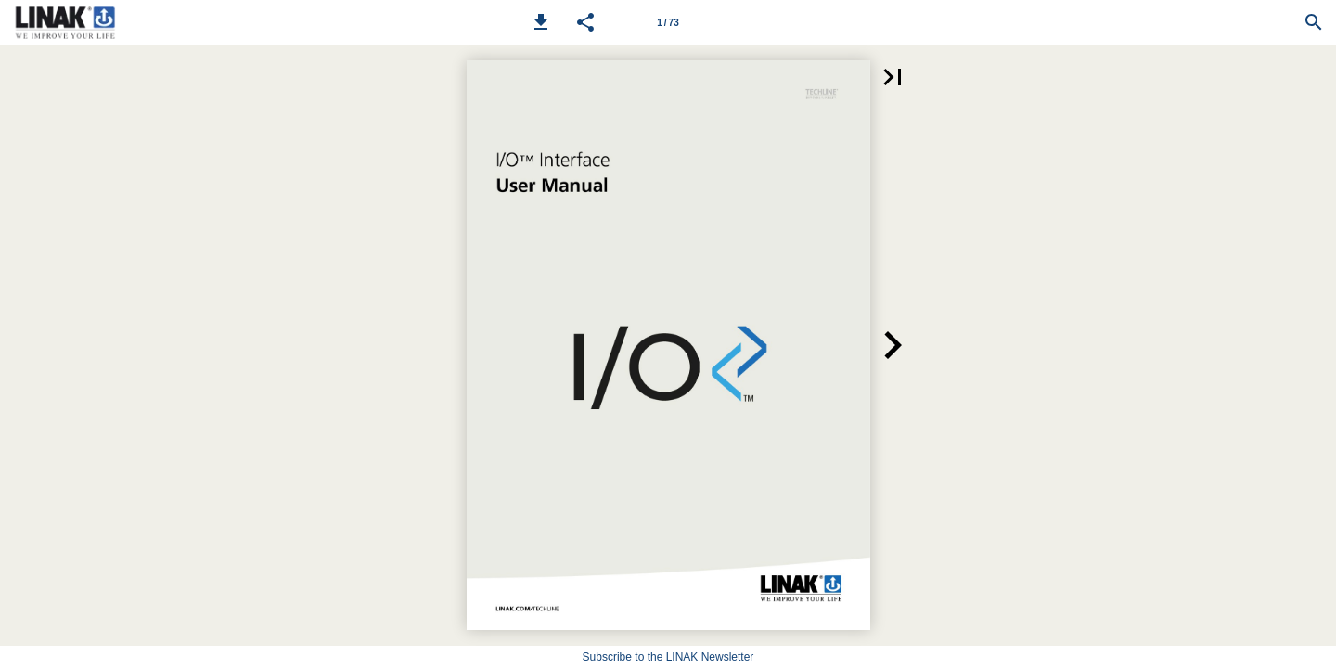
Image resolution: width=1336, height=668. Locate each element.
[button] (541, 22)
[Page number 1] (668, 22)
